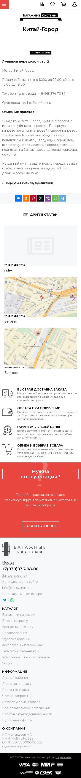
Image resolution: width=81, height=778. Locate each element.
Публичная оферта (17, 720)
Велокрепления (14, 633)
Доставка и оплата (16, 684)
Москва (8, 562)
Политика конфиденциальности (27, 714)
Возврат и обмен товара (21, 702)
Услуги (7, 663)
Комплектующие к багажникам (26, 657)
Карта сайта (63, 757)
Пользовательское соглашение (26, 708)
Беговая (10, 321)
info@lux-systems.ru (17, 588)
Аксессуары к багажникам (22, 645)
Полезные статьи (15, 690)
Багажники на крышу (18, 615)
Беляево (11, 373)
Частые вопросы (15, 696)
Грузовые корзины (16, 639)
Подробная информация (17, 746)
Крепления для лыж (17, 627)
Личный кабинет (15, 678)
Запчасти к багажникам (20, 651)
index (8, 270)
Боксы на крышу (15, 621)
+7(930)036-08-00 (20, 569)
